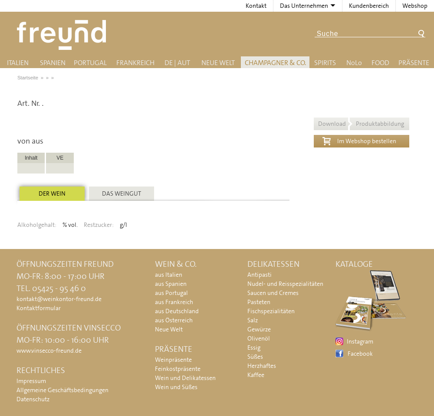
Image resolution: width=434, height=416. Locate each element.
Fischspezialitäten (271, 311)
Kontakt (256, 6)
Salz (252, 320)
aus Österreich (174, 320)
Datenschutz (32, 399)
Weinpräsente (173, 360)
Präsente (413, 62)
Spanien (53, 62)
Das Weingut (121, 193)
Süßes (255, 356)
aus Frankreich (174, 302)
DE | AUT (177, 62)
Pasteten (258, 302)
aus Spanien (171, 284)
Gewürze (259, 329)
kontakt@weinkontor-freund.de (59, 299)
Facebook (360, 353)
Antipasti (259, 274)
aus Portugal (171, 293)
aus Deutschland (177, 311)
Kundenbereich (369, 6)
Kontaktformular (38, 308)
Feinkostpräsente (178, 369)
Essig (253, 347)
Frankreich (135, 62)
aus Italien (168, 274)
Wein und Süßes (176, 387)
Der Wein (52, 193)
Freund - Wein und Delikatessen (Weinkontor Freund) (63, 35)
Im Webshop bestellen (359, 140)
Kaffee (255, 375)
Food (380, 62)
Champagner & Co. (275, 62)
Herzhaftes (261, 366)
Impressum (31, 381)
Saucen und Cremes (273, 293)
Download (361, 124)
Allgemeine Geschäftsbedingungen (62, 390)
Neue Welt (218, 62)
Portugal (90, 62)
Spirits (325, 62)
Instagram (360, 341)
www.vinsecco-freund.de (49, 350)
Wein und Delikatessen (185, 378)
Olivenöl (258, 338)
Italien (18, 62)
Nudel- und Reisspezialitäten (285, 284)
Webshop (414, 6)
